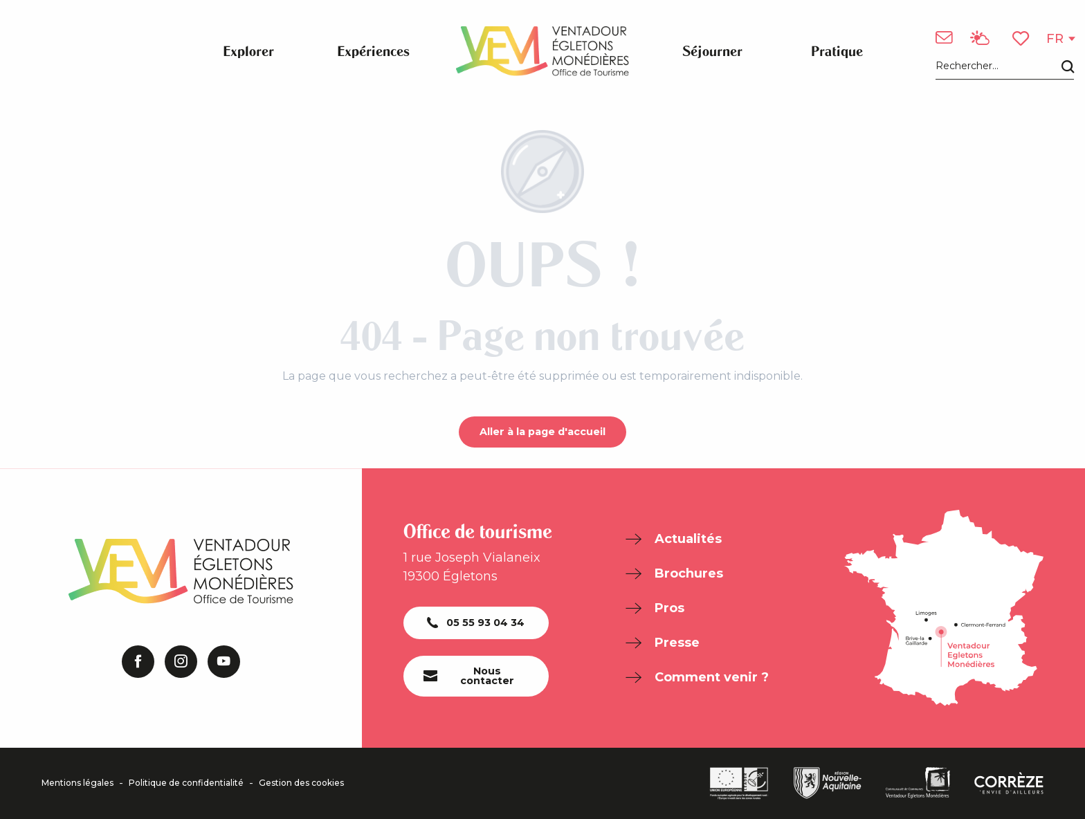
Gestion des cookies (301, 783)
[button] (1005, 67)
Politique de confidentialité (186, 783)
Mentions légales (77, 783)
